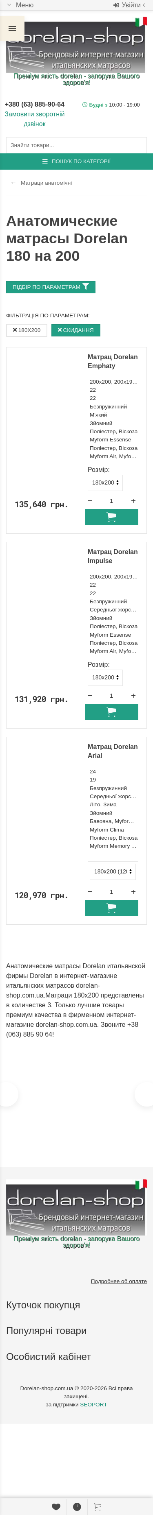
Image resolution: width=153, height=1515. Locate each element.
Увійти (130, 5)
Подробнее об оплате (119, 1281)
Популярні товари (47, 1330)
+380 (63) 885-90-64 (34, 104)
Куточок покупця (44, 1304)
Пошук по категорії (76, 161)
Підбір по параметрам (51, 286)
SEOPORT (93, 1404)
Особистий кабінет (50, 1356)
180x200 (26, 330)
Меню (19, 5)
